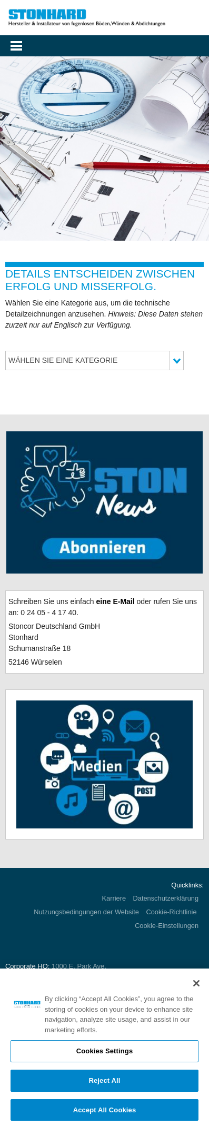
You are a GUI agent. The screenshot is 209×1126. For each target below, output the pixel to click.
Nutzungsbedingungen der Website (86, 912)
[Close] (196, 985)
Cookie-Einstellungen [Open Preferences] (166, 926)
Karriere (114, 898)
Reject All (104, 1083)
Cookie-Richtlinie (172, 912)
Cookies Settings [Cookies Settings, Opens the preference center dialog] (104, 1054)
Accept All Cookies (104, 1113)
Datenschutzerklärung (165, 898)
